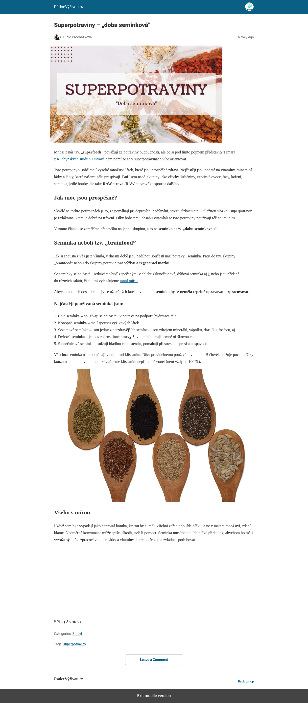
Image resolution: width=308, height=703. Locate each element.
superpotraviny (74, 644)
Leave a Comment (154, 660)
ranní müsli (129, 281)
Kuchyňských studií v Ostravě (81, 159)
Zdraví (77, 634)
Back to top (246, 681)
